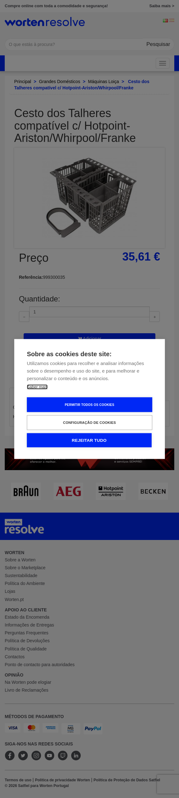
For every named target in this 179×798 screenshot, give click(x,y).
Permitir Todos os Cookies (89, 404)
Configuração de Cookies (89, 422)
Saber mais (37, 387)
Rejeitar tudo (89, 440)
